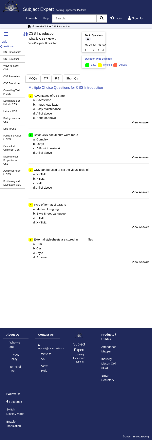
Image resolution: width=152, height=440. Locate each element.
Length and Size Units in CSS (12, 102)
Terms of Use (15, 369)
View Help (44, 368)
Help (46, 18)
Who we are (15, 345)
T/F (46, 78)
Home (36, 26)
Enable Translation (13, 424)
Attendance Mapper (108, 349)
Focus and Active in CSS (12, 137)
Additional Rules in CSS (12, 172)
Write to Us (46, 356)
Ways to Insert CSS (10, 68)
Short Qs (72, 78)
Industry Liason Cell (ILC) (108, 363)
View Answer (140, 122)
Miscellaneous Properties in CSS (10, 160)
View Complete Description (42, 43)
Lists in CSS (9, 128)
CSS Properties (11, 76)
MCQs (33, 78)
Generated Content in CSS (11, 148)
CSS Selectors (11, 59)
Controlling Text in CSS (11, 92)
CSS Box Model (11, 83)
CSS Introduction (58, 26)
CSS (44, 26)
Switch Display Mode (15, 412)
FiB (57, 78)
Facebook (14, 401)
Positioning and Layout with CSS (12, 183)
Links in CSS (10, 111)
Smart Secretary (107, 378)
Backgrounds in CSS (11, 120)
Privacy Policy (14, 357)
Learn (31, 18)
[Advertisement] (129, 48)
